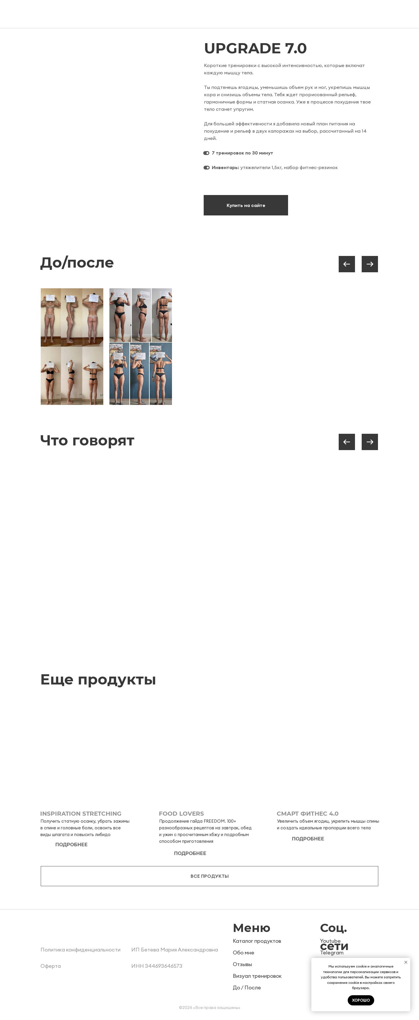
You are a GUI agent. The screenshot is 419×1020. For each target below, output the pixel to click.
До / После (247, 987)
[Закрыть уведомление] (406, 962)
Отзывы (242, 964)
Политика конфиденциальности (80, 949)
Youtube (330, 941)
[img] (91, 751)
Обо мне (243, 952)
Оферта (50, 966)
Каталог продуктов (257, 941)
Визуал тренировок (257, 975)
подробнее (71, 844)
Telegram (332, 952)
